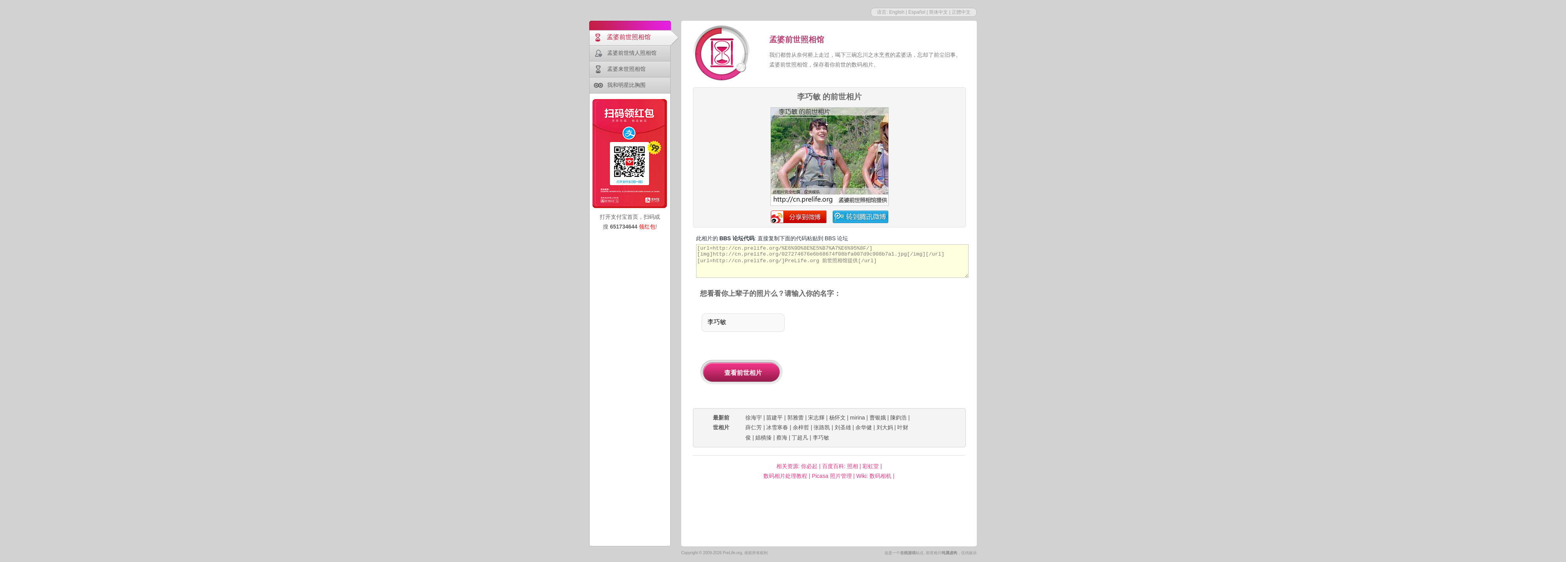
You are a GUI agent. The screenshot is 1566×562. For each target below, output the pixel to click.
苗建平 (774, 417)
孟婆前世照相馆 (629, 37)
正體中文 (961, 12)
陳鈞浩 (898, 417)
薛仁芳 (753, 427)
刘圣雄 (843, 427)
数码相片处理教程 (785, 476)
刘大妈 (885, 427)
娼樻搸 (763, 437)
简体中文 (938, 12)
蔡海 (781, 437)
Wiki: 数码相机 (873, 476)
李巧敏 (821, 437)
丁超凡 (800, 437)
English (896, 12)
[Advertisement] (884, 354)
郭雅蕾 (795, 417)
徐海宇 (753, 417)
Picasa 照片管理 (832, 476)
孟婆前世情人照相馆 (632, 53)
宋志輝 (816, 417)
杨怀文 (837, 417)
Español (916, 12)
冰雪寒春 (777, 427)
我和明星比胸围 (626, 85)
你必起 (809, 466)
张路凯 (822, 427)
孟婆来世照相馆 (626, 69)
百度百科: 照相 (840, 466)
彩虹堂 (870, 466)
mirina (857, 417)
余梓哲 (801, 427)
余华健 (863, 427)
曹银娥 (878, 417)
